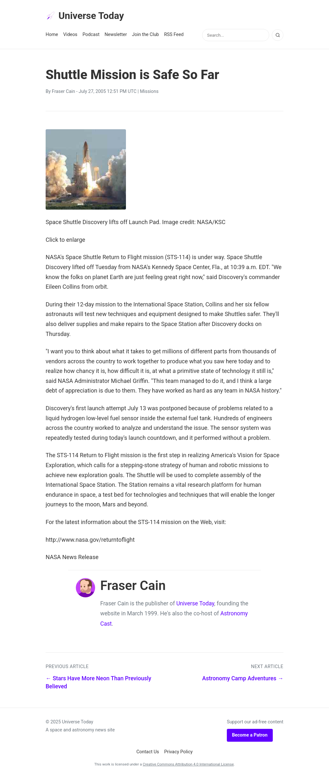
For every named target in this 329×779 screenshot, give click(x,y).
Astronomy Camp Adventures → (242, 679)
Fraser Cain (63, 92)
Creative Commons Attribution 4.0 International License (188, 765)
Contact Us (147, 753)
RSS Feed (174, 36)
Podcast (91, 36)
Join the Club (145, 36)
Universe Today (87, 16)
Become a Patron (250, 736)
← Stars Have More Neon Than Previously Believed (98, 683)
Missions (149, 92)
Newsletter (116, 36)
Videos (70, 36)
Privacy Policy (178, 753)
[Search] (277, 36)
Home (52, 36)
